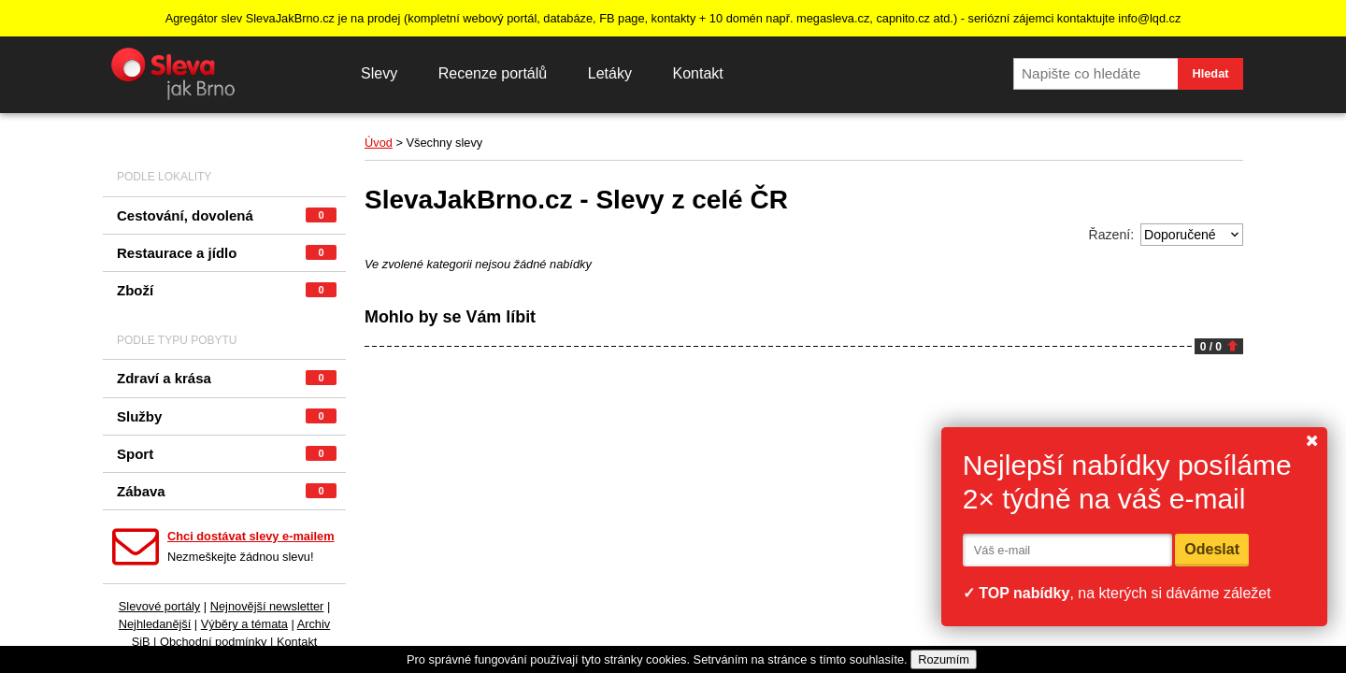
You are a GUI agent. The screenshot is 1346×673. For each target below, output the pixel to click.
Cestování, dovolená (226, 215)
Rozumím (943, 659)
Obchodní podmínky (213, 642)
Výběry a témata (244, 624)
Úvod (379, 143)
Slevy (379, 73)
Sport (226, 454)
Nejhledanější (155, 624)
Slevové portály (160, 606)
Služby (226, 416)
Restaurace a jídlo (226, 253)
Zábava (226, 491)
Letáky (610, 73)
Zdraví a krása (226, 378)
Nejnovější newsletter (267, 606)
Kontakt (697, 73)
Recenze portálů (493, 73)
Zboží (226, 290)
